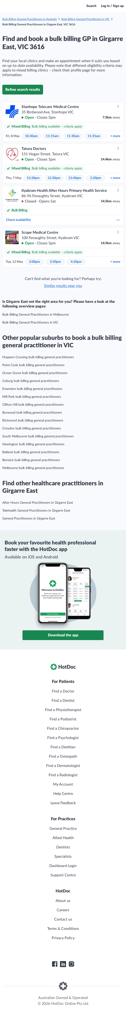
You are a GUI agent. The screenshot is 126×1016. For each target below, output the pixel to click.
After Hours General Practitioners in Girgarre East (37, 502)
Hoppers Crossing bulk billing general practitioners (38, 357)
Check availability (63, 220)
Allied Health (63, 838)
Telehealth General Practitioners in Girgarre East (36, 510)
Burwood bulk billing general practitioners (32, 412)
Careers (63, 910)
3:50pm (55, 261)
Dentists (63, 847)
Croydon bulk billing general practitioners (31, 428)
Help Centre (63, 794)
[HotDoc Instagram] (71, 964)
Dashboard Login (63, 866)
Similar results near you (63, 286)
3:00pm (34, 261)
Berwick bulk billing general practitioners (31, 460)
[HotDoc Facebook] (54, 964)
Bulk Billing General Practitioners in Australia (29, 19)
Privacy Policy (63, 938)
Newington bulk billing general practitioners (33, 444)
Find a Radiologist (63, 775)
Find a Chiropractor (63, 728)
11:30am (73, 136)
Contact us (63, 919)
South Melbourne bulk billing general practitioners (38, 436)
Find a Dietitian (63, 747)
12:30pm (53, 178)
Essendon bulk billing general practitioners (32, 389)
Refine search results (22, 89)
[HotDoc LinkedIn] (63, 964)
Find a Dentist (63, 700)
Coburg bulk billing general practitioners (30, 381)
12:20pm (33, 178)
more (115, 136)
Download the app (63, 635)
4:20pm (76, 261)
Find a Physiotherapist (63, 710)
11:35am (94, 136)
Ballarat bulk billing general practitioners (30, 452)
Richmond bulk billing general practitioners (32, 420)
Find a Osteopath (63, 756)
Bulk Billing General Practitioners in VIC (85, 19)
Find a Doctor (63, 691)
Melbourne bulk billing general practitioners (33, 468)
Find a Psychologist (63, 738)
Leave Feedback (63, 803)
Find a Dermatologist (63, 766)
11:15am (52, 136)
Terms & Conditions (63, 929)
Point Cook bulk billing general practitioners (33, 365)
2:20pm (95, 178)
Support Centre (63, 875)
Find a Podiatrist (63, 719)
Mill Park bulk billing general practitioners (31, 396)
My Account (63, 784)
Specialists (63, 856)
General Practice (63, 828)
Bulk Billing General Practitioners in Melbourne (35, 314)
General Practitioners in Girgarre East (28, 518)
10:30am (31, 136)
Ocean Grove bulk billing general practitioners (34, 373)
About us (63, 901)
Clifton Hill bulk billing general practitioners (33, 404)
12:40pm (74, 178)
